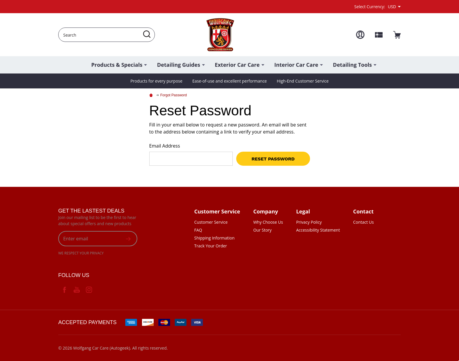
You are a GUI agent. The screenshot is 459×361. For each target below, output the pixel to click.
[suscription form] (128, 239)
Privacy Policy (309, 222)
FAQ (198, 230)
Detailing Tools (352, 64)
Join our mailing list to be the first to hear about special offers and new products (97, 220)
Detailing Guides (178, 64)
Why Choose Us (268, 222)
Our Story (262, 230)
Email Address (164, 146)
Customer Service (210, 222)
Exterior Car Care (237, 64)
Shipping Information (214, 238)
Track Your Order (210, 246)
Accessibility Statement (318, 230)
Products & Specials (117, 64)
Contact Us (363, 222)
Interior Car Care (296, 64)
